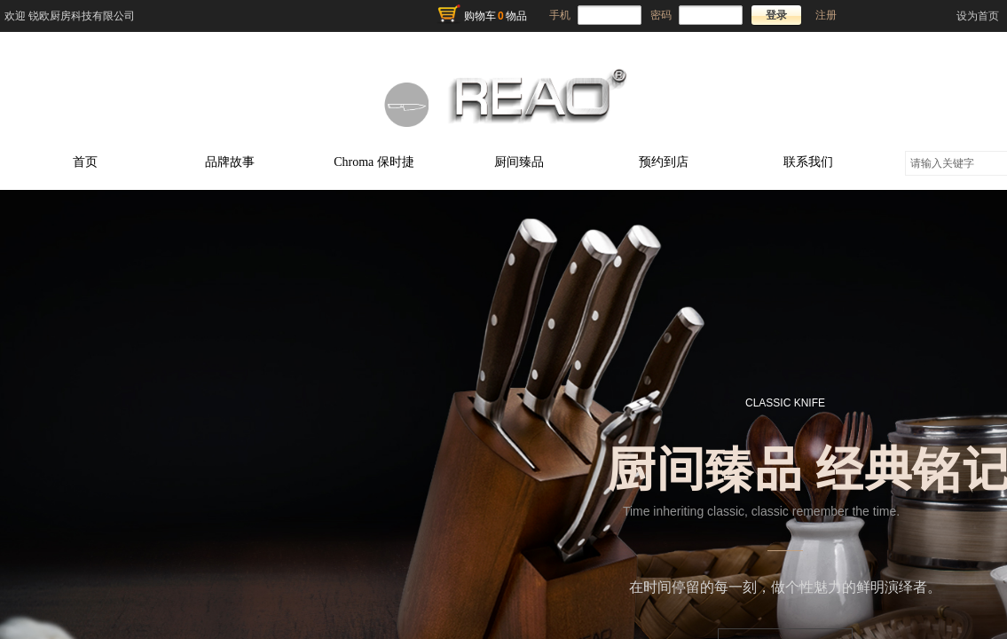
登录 (776, 15)
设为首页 (977, 16)
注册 (826, 15)
